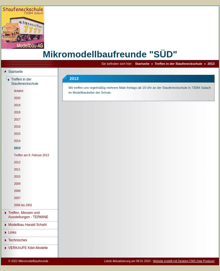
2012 (17, 162)
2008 (17, 190)
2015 (17, 133)
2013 (211, 63)
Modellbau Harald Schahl (27, 225)
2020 (17, 98)
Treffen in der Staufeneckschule (178, 63)
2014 (17, 140)
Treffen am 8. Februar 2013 (31, 155)
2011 (17, 169)
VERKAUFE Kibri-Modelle (28, 248)
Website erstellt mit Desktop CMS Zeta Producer (184, 261)
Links (12, 232)
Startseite (142, 63)
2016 (17, 126)
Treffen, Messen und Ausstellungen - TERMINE (28, 215)
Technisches (17, 240)
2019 (17, 105)
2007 (17, 198)
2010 (17, 176)
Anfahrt (18, 91)
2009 (17, 183)
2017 (17, 119)
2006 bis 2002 (23, 205)
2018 (17, 112)
